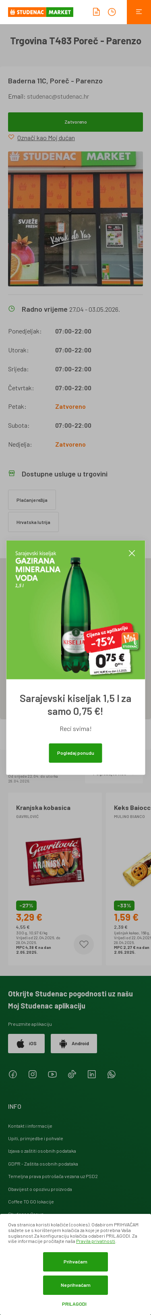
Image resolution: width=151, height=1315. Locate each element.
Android (74, 1043)
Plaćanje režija (32, 500)
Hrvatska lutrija (33, 522)
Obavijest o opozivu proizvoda (40, 1189)
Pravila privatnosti (95, 1241)
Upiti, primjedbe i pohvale (35, 1138)
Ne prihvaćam (76, 1285)
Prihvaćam (75, 1261)
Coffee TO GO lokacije (31, 1201)
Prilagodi (74, 1304)
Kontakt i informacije (30, 1126)
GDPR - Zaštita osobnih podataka (43, 1163)
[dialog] (75, 1264)
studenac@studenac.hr (58, 96)
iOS (26, 1043)
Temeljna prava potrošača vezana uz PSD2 (53, 1176)
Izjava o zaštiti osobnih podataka (42, 1150)
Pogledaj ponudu (75, 753)
